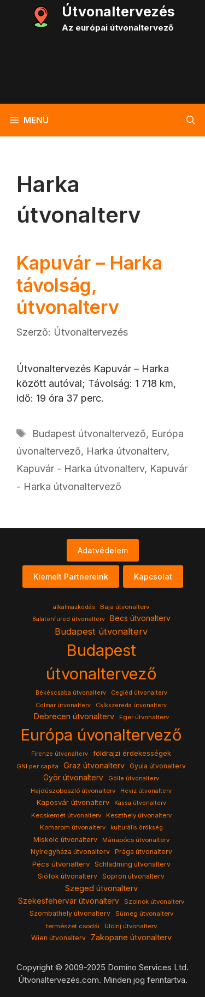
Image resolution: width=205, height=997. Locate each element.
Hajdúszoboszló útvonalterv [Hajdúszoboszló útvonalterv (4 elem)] (73, 791)
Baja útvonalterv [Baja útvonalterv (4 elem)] (124, 607)
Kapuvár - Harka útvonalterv (80, 468)
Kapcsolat (153, 576)
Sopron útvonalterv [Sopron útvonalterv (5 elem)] (133, 876)
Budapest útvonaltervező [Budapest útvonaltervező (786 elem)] (101, 662)
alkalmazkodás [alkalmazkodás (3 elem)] (74, 607)
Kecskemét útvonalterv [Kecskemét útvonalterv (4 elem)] (66, 815)
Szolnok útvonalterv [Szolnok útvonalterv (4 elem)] (154, 901)
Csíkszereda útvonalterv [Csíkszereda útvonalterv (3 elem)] (131, 705)
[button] (191, 120)
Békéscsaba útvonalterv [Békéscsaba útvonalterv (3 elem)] (71, 692)
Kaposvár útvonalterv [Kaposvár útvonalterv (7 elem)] (73, 802)
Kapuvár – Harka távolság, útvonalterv (89, 285)
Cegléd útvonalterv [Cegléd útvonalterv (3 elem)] (139, 692)
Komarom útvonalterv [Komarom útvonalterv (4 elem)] (73, 827)
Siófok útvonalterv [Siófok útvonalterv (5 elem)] (67, 876)
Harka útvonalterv (126, 451)
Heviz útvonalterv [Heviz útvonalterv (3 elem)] (146, 791)
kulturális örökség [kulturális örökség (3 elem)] (136, 827)
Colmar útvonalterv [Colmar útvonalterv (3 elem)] (63, 705)
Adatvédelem (103, 550)
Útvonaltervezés (118, 11)
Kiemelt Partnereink (70, 576)
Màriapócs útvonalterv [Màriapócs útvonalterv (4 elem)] (135, 840)
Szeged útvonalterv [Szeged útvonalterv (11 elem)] (101, 888)
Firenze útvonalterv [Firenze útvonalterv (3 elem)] (59, 753)
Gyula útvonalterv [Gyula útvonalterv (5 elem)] (158, 766)
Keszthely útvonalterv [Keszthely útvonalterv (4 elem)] (139, 815)
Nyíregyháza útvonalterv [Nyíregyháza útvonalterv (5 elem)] (70, 851)
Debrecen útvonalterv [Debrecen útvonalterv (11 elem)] (73, 716)
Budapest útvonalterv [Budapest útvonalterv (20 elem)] (101, 631)
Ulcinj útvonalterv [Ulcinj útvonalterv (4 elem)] (130, 926)
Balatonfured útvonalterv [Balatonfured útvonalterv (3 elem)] (68, 619)
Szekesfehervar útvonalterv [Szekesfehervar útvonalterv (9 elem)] (68, 901)
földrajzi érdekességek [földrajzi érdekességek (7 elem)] (132, 753)
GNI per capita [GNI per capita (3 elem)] (37, 766)
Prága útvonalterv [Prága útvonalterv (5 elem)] (143, 851)
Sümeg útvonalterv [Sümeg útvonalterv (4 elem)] (144, 913)
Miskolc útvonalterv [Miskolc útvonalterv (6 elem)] (65, 839)
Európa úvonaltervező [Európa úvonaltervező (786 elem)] (101, 734)
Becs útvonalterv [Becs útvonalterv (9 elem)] (140, 618)
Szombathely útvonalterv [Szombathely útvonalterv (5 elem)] (70, 913)
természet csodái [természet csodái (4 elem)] (72, 926)
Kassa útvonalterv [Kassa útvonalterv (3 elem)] (140, 803)
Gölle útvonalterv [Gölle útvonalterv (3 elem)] (133, 778)
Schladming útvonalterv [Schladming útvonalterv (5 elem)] (133, 864)
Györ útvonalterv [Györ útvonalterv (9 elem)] (73, 777)
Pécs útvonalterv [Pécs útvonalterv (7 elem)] (61, 863)
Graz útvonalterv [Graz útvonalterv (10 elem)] (94, 765)
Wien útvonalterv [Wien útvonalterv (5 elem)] (58, 938)
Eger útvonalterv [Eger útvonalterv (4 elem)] (144, 717)
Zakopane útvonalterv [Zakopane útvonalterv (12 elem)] (131, 937)
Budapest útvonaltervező (89, 433)
